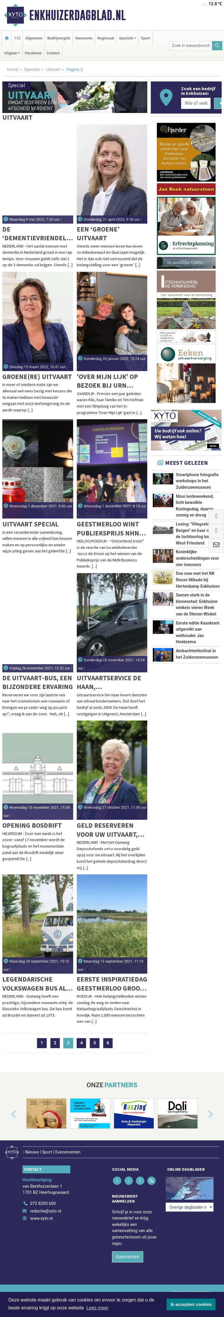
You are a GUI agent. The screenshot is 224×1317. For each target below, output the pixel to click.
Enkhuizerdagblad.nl (77, 15)
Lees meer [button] (97, 1307)
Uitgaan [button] (10, 53)
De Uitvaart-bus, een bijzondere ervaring (37, 682)
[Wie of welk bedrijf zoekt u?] (195, 103)
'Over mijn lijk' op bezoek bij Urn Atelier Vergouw (107, 381)
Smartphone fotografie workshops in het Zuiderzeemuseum (197, 481)
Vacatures (33, 53)
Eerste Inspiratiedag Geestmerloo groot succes (112, 984)
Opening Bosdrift (32, 825)
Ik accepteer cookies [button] (191, 1304)
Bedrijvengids (58, 38)
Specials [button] (126, 38)
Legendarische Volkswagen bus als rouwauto (35, 984)
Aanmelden (127, 1256)
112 (17, 38)
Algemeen (33, 38)
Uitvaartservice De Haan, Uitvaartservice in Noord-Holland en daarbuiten (109, 682)
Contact (53, 53)
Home (12, 69)
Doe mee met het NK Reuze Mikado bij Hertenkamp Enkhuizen (198, 580)
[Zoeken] (217, 45)
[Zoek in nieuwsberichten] (190, 45)
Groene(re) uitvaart (37, 376)
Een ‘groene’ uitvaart (98, 233)
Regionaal (105, 38)
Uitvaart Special (30, 524)
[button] (7, 1114)
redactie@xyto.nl (45, 1211)
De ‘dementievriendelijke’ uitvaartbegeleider (37, 234)
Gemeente (83, 38)
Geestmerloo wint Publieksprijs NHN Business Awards (108, 528)
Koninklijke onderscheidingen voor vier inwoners (197, 558)
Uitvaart (53, 69)
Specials (32, 69)
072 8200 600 (43, 1203)
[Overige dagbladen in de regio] (190, 1207)
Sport (145, 38)
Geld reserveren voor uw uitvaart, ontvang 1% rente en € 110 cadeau (108, 830)
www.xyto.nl (41, 1218)
